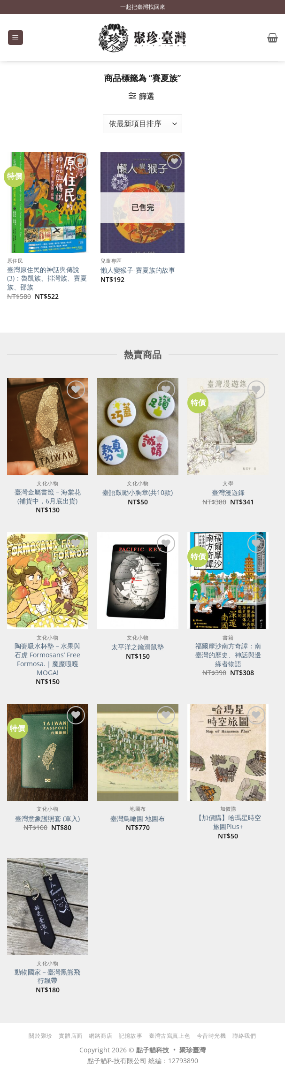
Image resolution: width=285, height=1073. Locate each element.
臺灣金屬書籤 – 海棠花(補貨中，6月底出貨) (48, 496)
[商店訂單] (142, 123)
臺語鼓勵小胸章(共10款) (137, 492)
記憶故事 (130, 1036)
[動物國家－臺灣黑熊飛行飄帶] (47, 906)
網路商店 (100, 1036)
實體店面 (70, 1036)
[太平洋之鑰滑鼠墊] (137, 580)
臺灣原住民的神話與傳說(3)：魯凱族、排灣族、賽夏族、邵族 (47, 278)
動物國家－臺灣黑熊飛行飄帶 (47, 976)
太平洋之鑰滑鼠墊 (137, 647)
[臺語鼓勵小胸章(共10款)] (137, 426)
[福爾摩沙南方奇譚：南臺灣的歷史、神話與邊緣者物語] (228, 580)
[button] (15, 38)
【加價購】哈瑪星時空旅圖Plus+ (228, 822)
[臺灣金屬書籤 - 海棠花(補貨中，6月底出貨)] (47, 426)
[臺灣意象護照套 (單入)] (47, 752)
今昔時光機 (211, 1036)
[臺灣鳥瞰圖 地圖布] (137, 752)
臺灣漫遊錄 (228, 492)
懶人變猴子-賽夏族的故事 (137, 270)
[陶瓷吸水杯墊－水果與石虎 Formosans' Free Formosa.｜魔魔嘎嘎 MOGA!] (47, 580)
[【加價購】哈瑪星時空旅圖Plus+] (228, 752)
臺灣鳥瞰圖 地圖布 (137, 818)
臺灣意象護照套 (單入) (47, 818)
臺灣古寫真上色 (169, 1036)
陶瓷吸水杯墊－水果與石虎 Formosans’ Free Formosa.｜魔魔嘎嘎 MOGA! (47, 659)
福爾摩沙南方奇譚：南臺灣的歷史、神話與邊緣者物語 (228, 655)
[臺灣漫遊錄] (228, 426)
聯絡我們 (244, 1036)
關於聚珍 (40, 1036)
